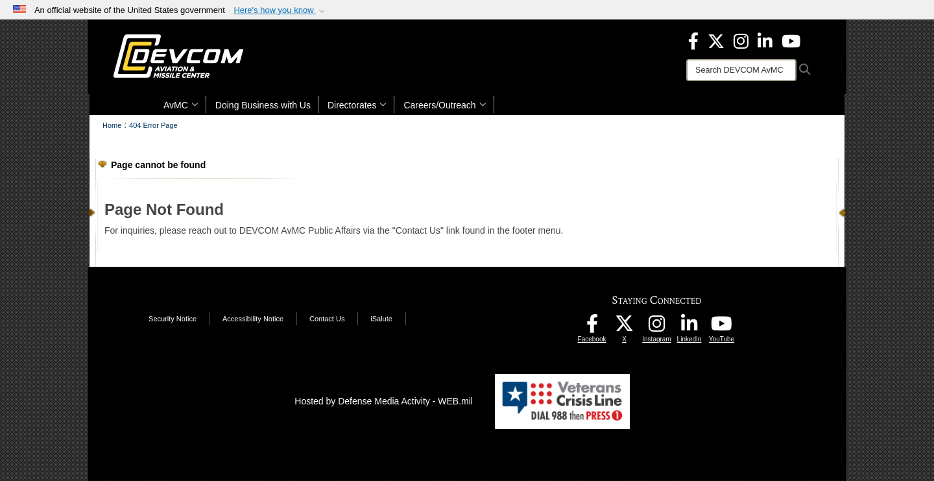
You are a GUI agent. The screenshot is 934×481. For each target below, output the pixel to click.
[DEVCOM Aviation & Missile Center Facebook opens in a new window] (693, 40)
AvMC (180, 105)
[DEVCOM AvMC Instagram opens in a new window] (657, 327)
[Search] (741, 70)
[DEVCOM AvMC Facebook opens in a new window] (592, 327)
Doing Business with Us (263, 105)
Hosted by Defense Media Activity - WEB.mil (383, 401)
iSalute (381, 319)
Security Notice (173, 319)
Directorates (357, 105)
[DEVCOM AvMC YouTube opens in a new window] (791, 40)
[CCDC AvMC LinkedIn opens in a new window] (689, 327)
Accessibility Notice (252, 319)
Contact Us (326, 319)
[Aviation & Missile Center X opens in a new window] (716, 40)
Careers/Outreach (444, 105)
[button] (281, 10)
